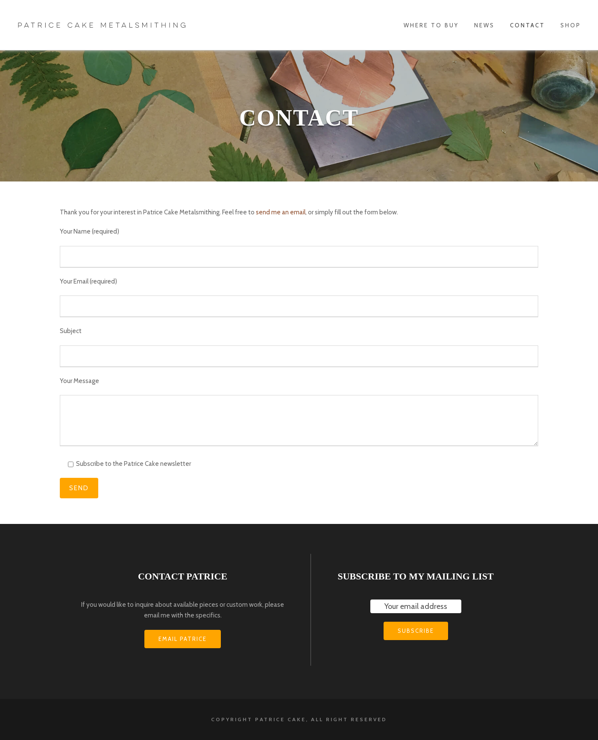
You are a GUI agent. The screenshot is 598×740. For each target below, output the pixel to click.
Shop (570, 25)
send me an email (280, 212)
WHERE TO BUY (431, 25)
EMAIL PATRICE (182, 638)
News (484, 25)
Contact (527, 25)
